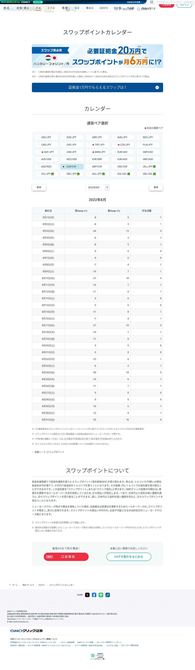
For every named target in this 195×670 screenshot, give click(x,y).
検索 (83, 9)
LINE (74, 9)
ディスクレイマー (120, 602)
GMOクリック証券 (29, 9)
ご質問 (126, 9)
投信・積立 (23, 17)
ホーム (15, 585)
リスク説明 (147, 602)
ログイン (184, 9)
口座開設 (166, 9)
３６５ (117, 17)
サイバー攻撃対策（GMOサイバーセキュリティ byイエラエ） (47, 642)
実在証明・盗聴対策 (17, 642)
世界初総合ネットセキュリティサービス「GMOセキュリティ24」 (32, 639)
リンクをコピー (107, 595)
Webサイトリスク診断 (80, 639)
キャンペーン (149, 17)
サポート (148, 9)
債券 (65, 17)
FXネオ (43, 585)
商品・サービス (29, 585)
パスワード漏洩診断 (63, 639)
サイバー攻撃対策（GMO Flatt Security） (84, 642)
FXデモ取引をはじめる (128, 556)
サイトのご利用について (98, 602)
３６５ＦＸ (103, 17)
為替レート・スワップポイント (51, 452)
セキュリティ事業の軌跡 (123, 642)
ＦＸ (38, 17)
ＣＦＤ (51, 17)
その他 (130, 17)
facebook (94, 595)
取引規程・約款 (13, 602)
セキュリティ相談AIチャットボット (103, 639)
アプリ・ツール (169, 17)
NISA (188, 17)
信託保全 (134, 602)
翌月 (154, 187)
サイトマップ (28, 602)
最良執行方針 (79, 602)
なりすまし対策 (106, 642)
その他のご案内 (44, 602)
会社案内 (159, 602)
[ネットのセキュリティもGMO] (23, 2)
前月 (40, 187)
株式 (7, 17)
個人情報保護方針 (62, 602)
